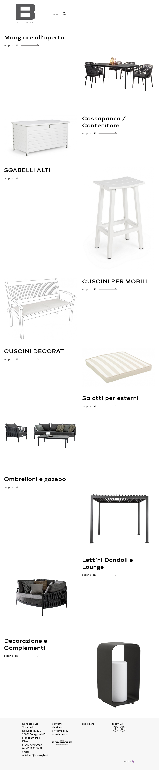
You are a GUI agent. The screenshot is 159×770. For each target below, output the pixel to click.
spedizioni (88, 723)
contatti (57, 723)
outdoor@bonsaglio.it (35, 755)
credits (128, 761)
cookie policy (60, 734)
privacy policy (60, 730)
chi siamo (57, 727)
